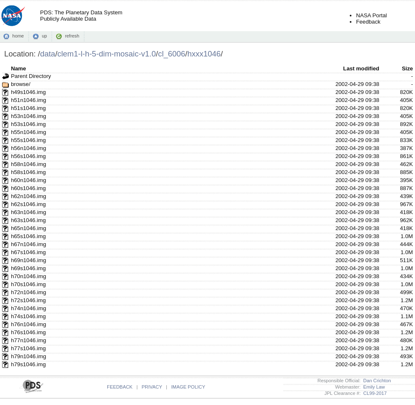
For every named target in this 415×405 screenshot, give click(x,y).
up (44, 35)
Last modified (361, 68)
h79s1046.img (28, 364)
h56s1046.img (28, 156)
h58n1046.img (28, 164)
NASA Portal (371, 15)
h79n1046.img (28, 356)
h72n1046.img (28, 292)
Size (407, 68)
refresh (72, 35)
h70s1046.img (28, 284)
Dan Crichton (376, 380)
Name (18, 68)
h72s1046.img (28, 300)
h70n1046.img (28, 276)
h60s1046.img (28, 188)
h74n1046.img (28, 308)
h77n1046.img (28, 340)
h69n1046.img (28, 260)
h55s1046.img (28, 140)
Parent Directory (31, 76)
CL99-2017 (374, 393)
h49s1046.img (28, 92)
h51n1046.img (28, 100)
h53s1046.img (28, 124)
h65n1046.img (28, 228)
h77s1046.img (28, 348)
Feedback (368, 22)
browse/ (20, 84)
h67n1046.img (28, 244)
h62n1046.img (28, 196)
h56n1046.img (28, 148)
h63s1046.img (28, 220)
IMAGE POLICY (188, 386)
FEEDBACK (120, 386)
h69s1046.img (28, 268)
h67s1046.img (28, 252)
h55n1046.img (28, 132)
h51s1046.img (28, 108)
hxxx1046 (204, 53)
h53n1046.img (28, 116)
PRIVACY (152, 386)
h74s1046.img (28, 316)
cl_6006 (171, 53)
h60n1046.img (28, 180)
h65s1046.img (28, 236)
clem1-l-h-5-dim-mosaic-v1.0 (106, 53)
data (47, 53)
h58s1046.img (28, 172)
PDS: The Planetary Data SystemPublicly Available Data (81, 15)
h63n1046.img (28, 212)
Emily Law (373, 386)
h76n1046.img (28, 324)
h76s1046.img (28, 332)
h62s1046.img (28, 204)
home (18, 35)
